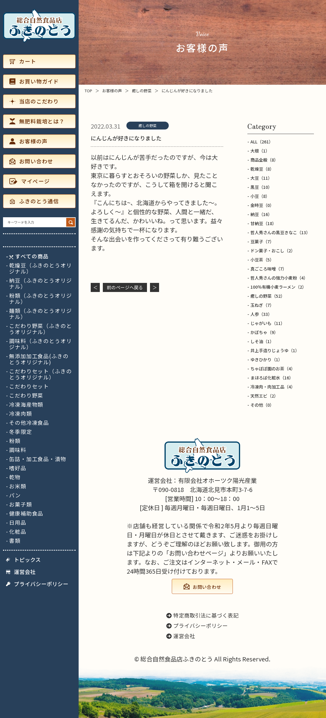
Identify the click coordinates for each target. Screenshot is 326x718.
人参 (261, 314)
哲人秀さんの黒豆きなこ (280, 232)
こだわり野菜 (26, 395)
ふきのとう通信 (34, 201)
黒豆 (261, 187)
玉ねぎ (262, 305)
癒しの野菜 (148, 125)
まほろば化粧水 (271, 378)
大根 (260, 151)
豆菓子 (262, 241)
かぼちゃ (264, 332)
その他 (262, 405)
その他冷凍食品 (29, 423)
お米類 (17, 486)
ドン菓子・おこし (272, 251)
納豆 (261, 214)
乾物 (15, 477)
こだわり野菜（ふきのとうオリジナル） (40, 329)
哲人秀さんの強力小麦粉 (279, 278)
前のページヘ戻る (125, 287)
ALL (261, 142)
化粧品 (17, 532)
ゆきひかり (266, 359)
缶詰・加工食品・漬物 (37, 459)
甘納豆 (263, 223)
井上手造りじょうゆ (274, 350)
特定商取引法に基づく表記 (202, 615)
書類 (15, 541)
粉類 (15, 441)
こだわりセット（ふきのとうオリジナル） (40, 374)
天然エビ (264, 396)
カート (22, 61)
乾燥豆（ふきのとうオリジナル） (40, 268)
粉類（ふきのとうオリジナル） (40, 299)
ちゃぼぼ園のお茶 (272, 369)
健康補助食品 (26, 513)
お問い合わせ (31, 161)
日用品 (17, 523)
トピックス (23, 560)
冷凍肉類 (20, 414)
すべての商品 (29, 256)
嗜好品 (17, 468)
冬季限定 (20, 432)
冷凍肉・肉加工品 (272, 387)
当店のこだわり (34, 101)
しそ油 (262, 341)
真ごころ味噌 (268, 269)
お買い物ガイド (34, 81)
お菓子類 (20, 504)
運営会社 (21, 572)
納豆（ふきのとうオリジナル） (40, 283)
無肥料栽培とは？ (37, 121)
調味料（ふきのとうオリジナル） (40, 344)
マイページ (29, 181)
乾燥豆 (262, 169)
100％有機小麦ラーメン (278, 287)
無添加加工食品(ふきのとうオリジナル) (39, 359)
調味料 (17, 450)
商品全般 (264, 160)
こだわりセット (29, 386)
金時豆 (262, 205)
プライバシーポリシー (37, 584)
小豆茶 (262, 260)
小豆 (260, 196)
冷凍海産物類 (26, 405)
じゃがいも (267, 323)
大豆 (261, 178)
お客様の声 (28, 141)
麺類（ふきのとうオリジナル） (40, 314)
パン (15, 495)
